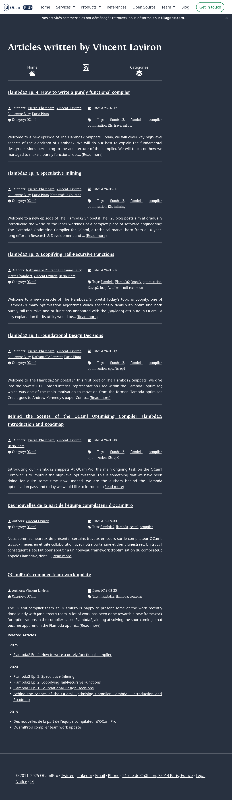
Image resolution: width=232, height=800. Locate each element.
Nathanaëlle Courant (65, 195)
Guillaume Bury (19, 114)
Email (100, 775)
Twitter (67, 775)
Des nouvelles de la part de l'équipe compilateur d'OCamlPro (70, 505)
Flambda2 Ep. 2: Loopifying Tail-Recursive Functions (61, 254)
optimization (97, 125)
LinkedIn (84, 775)
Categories (139, 71)
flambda (136, 120)
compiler (155, 120)
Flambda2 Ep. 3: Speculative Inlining (44, 173)
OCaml (31, 120)
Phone (113, 775)
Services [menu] (64, 7)
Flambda (107, 282)
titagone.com (172, 17)
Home (44, 7)
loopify (136, 282)
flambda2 (117, 120)
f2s (110, 125)
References (117, 7)
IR (130, 125)
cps (110, 368)
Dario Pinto (40, 114)
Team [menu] (166, 7)
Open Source (144, 7)
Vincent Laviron (69, 108)
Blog (185, 7)
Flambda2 (122, 282)
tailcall (116, 288)
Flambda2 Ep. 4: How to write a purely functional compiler (69, 92)
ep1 (122, 368)
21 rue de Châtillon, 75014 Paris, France (157, 775)
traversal (120, 125)
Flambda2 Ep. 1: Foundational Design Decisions (55, 335)
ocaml (133, 527)
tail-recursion (133, 288)
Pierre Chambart (41, 108)
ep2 (96, 288)
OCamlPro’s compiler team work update (49, 574)
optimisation (97, 206)
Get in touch (210, 7)
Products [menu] (89, 7)
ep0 (116, 458)
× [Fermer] (226, 18)
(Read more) (92, 154)
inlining (120, 206)
